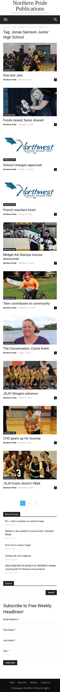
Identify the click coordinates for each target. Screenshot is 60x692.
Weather (34, 682)
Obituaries (22, 682)
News (12, 682)
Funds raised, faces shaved (23, 120)
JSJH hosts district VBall (21, 483)
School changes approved (22, 165)
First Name (9, 630)
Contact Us (45, 682)
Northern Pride (9, 79)
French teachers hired (19, 210)
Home (6, 27)
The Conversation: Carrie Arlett (26, 348)
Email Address (11, 619)
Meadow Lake (9, 70)
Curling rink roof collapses (18, 556)
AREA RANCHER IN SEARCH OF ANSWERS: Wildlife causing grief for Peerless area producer (30, 567)
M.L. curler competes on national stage (24, 521)
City (5, 651)
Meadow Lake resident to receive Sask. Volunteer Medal (29, 533)
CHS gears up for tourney (22, 438)
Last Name (9, 640)
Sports (6, 388)
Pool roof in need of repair (18, 545)
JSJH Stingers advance (20, 393)
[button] (5, 19)
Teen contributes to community (26, 303)
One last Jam (13, 75)
